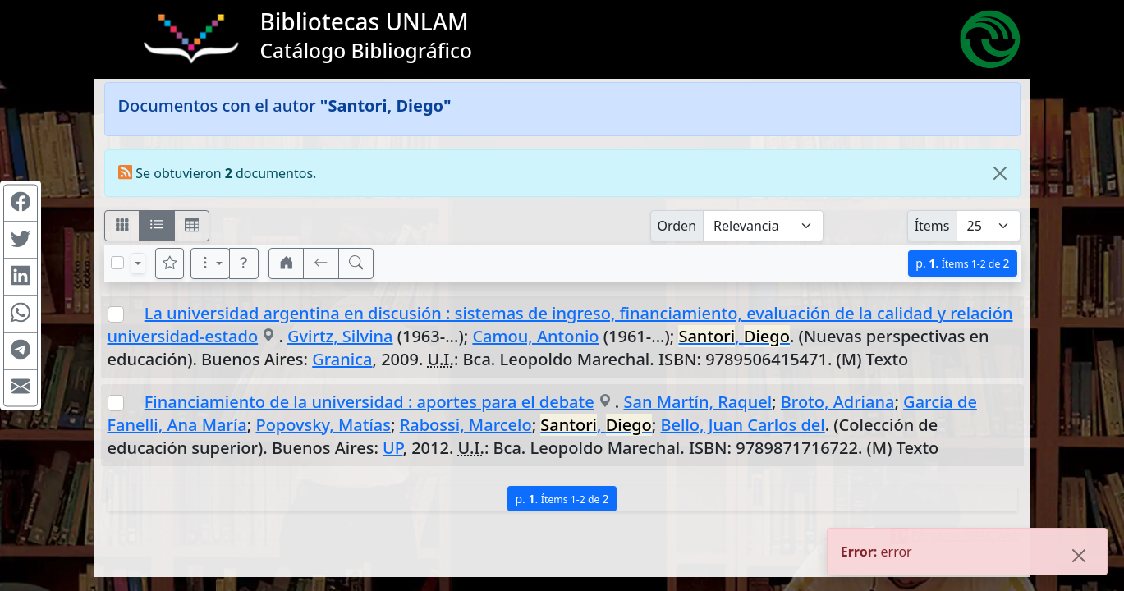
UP (392, 448)
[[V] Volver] (321, 263)
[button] (244, 263)
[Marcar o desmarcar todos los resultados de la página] (117, 262)
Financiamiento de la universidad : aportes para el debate (369, 402)
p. (962, 263)
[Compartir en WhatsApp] (20, 314)
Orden (677, 226)
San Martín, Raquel (697, 402)
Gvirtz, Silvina (340, 336)
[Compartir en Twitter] (20, 240)
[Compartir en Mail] (20, 388)
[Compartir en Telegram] (20, 351)
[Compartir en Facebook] (20, 203)
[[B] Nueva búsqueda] (356, 263)
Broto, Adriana (838, 402)
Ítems (932, 226)
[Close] (1000, 173)
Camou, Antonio (535, 336)
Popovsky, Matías (323, 425)
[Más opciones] (210, 263)
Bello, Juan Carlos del (743, 425)
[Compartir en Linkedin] (20, 277)
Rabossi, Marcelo (466, 425)
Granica (342, 359)
